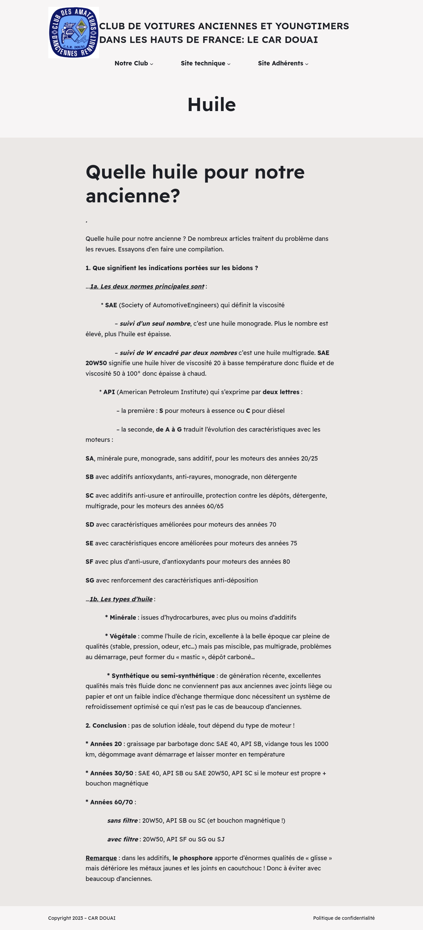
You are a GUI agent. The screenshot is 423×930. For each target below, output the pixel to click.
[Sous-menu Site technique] (229, 63)
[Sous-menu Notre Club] (151, 63)
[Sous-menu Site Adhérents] (307, 63)
